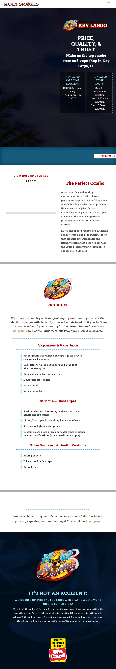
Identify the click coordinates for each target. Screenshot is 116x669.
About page (93, 508)
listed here (20, 317)
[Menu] (108, 4)
